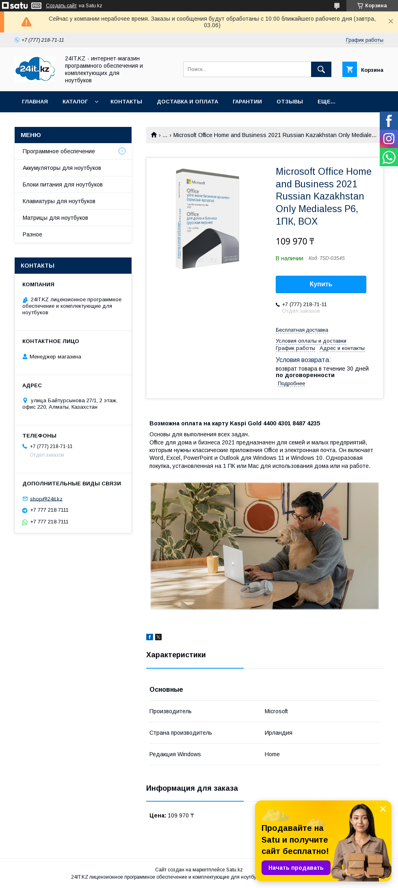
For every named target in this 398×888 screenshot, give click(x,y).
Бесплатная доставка (302, 330)
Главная (35, 102)
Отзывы (290, 102)
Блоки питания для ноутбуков (63, 184)
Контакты (126, 102)
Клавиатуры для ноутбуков (59, 201)
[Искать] (321, 69)
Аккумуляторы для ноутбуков (62, 168)
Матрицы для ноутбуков (55, 217)
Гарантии (247, 102)
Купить (321, 284)
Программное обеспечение (59, 151)
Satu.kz (234, 870)
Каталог (75, 102)
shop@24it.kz (46, 498)
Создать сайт (61, 6)
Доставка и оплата (187, 102)
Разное (32, 234)
